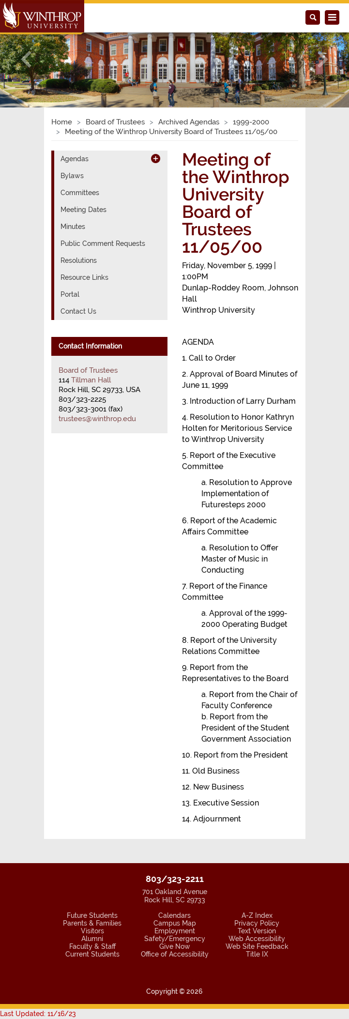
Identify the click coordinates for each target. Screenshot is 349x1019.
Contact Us (78, 311)
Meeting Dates (83, 209)
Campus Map (174, 923)
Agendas (75, 159)
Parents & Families (92, 923)
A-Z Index (257, 915)
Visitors (92, 931)
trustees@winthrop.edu (97, 418)
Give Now (174, 946)
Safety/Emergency (174, 939)
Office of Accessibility (175, 954)
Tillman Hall (91, 380)
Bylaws (72, 176)
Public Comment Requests (103, 243)
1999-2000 (251, 122)
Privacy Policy (256, 923)
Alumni (92, 939)
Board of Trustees (115, 122)
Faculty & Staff (92, 946)
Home (61, 122)
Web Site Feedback (257, 946)
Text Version (257, 931)
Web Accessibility (256, 939)
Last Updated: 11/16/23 (38, 1014)
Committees (80, 193)
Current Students (92, 954)
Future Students (92, 915)
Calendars (174, 915)
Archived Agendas (188, 122)
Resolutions (79, 260)
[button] (26, 59)
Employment (174, 931)
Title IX (257, 954)
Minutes (73, 226)
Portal (70, 294)
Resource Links (84, 277)
